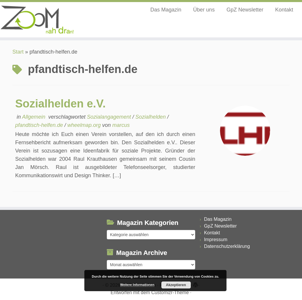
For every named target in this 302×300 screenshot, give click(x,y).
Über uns (204, 10)
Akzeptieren (176, 285)
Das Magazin (165, 10)
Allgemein (34, 117)
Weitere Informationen (137, 284)
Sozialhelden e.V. (60, 103)
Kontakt (284, 10)
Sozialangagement (109, 117)
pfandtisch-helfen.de (39, 125)
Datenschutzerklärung (227, 246)
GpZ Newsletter (244, 10)
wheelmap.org (85, 125)
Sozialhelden (151, 117)
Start (18, 52)
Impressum (215, 239)
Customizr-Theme (170, 292)
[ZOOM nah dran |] (35, 19)
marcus (121, 125)
